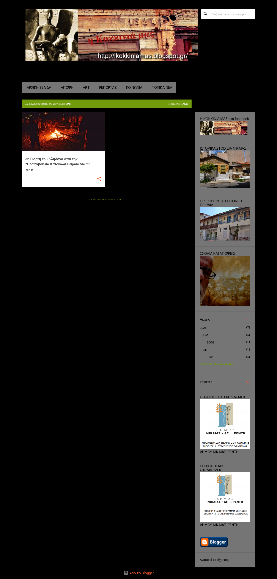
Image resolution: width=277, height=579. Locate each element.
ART (85, 87)
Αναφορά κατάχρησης (214, 560)
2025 (203, 327)
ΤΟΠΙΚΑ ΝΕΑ (161, 87)
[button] (99, 179)
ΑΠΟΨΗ (66, 87)
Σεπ (206, 349)
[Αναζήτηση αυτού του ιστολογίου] (232, 14)
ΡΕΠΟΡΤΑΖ (106, 87)
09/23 (210, 357)
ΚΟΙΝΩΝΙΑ (133, 87)
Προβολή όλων (178, 104)
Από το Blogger (138, 573)
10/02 (210, 342)
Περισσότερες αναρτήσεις (106, 199)
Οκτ (205, 335)
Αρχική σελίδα (37, 87)
